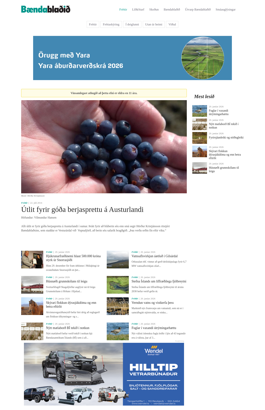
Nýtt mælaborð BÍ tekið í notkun (67, 328)
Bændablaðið (172, 9)
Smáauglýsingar (226, 9)
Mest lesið (204, 96)
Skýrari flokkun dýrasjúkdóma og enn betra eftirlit (225, 154)
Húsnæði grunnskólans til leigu (66, 281)
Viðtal (172, 24)
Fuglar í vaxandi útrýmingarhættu (154, 328)
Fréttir (123, 9)
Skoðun (154, 9)
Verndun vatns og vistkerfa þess (153, 303)
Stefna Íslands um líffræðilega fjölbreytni (159, 281)
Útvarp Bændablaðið (198, 9)
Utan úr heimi (153, 24)
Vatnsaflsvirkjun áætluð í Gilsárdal (155, 256)
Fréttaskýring (111, 24)
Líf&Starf (138, 9)
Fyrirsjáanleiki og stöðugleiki (226, 137)
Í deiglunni (132, 24)
